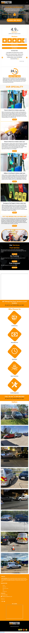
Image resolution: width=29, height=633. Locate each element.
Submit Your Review (14, 44)
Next (26, 57)
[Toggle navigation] (27, 2)
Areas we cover (5, 588)
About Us (4, 586)
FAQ (3, 589)
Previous (2, 57)
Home (4, 585)
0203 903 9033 (18, 396)
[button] (14, 20)
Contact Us (5, 591)
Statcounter (2, 632)
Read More (14, 119)
